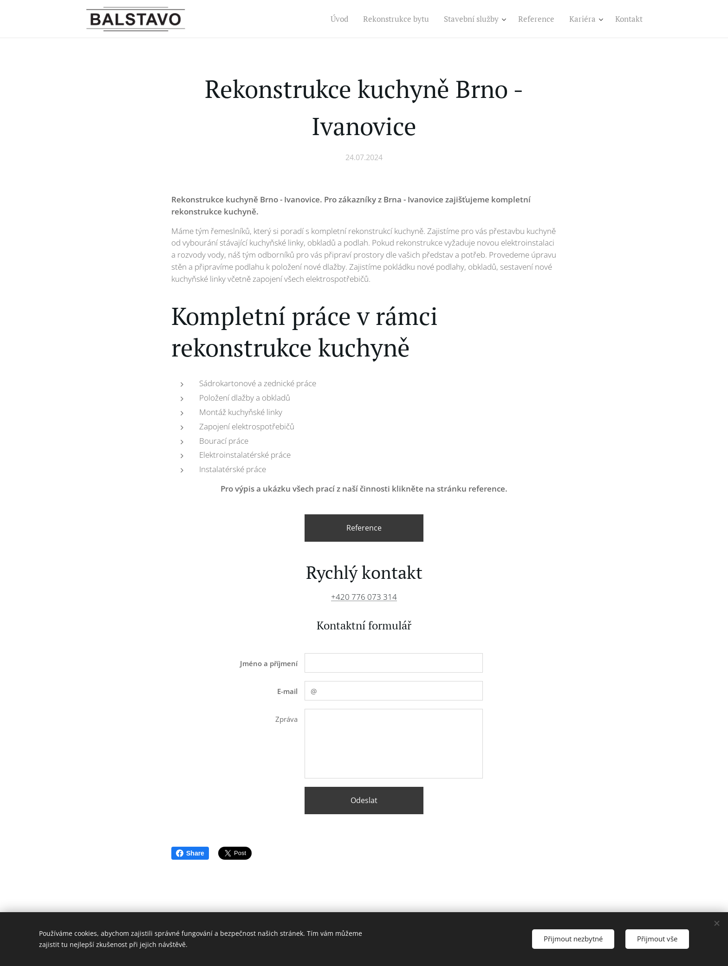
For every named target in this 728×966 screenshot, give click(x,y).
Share (190, 853)
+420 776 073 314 (364, 596)
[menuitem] (342, 19)
